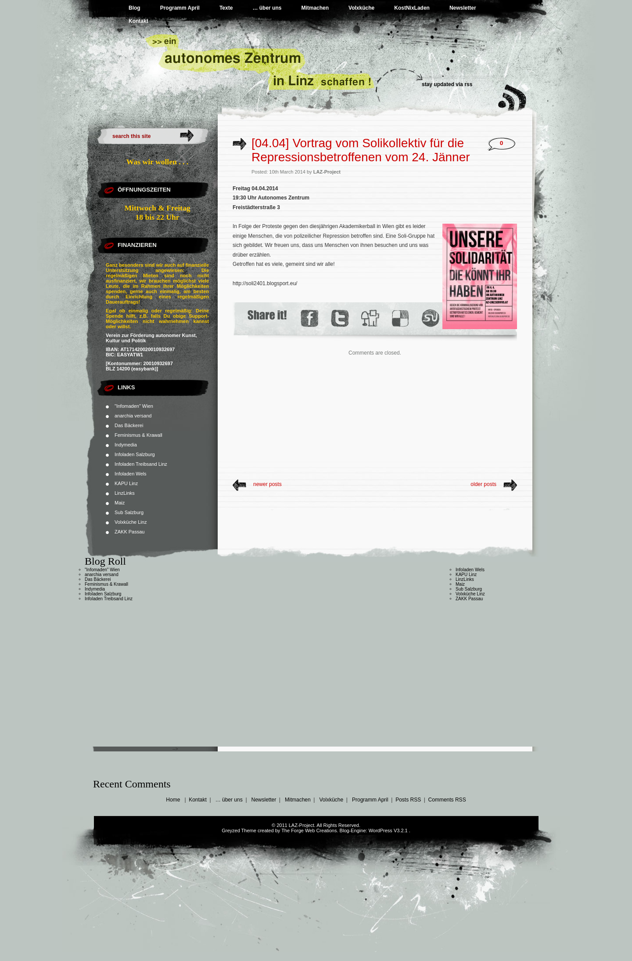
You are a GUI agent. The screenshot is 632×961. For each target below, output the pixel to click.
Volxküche (361, 8)
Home (173, 800)
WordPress (380, 830)
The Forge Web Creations (309, 830)
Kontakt (138, 21)
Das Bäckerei (129, 425)
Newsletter (462, 8)
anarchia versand (133, 415)
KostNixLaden (412, 8)
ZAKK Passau (129, 531)
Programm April (180, 8)
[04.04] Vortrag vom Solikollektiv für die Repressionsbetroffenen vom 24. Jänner (360, 150)
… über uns (266, 8)
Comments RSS (447, 800)
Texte (226, 8)
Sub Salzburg (129, 512)
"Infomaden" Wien (134, 406)
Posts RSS (408, 800)
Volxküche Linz (131, 522)
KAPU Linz (126, 483)
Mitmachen (315, 8)
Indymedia (126, 444)
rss (468, 84)
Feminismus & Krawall (138, 435)
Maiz (120, 502)
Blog (134, 8)
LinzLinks (125, 493)
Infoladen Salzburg (135, 454)
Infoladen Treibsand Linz (141, 464)
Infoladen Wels (131, 473)
